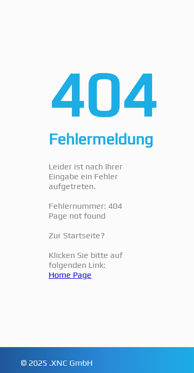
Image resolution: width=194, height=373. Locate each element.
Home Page (70, 275)
